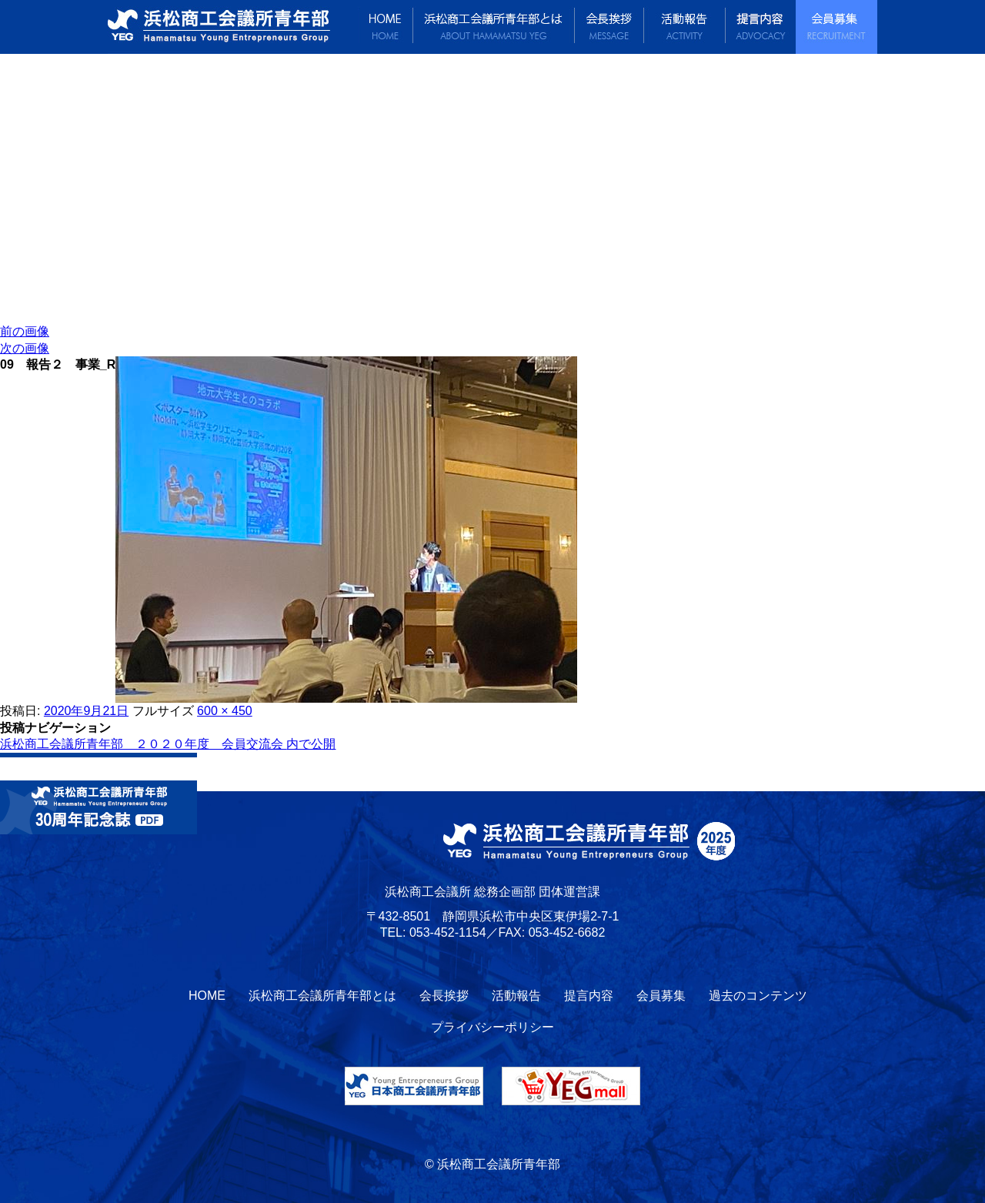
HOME (385, 27)
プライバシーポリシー (492, 1027)
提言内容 (761, 27)
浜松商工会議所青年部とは (494, 27)
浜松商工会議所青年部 (233, 27)
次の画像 (24, 348)
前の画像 (24, 331)
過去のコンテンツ (758, 995)
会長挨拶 (609, 27)
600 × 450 (224, 710)
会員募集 (836, 27)
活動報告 (685, 27)
